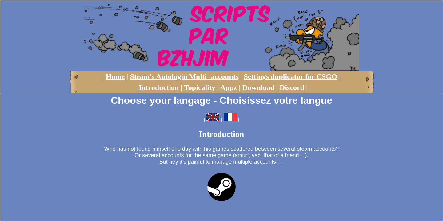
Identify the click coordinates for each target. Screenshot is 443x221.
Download (258, 87)
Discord (292, 87)
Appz (228, 87)
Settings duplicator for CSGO (290, 76)
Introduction (159, 87)
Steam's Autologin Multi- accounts (184, 76)
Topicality (199, 87)
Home (115, 76)
